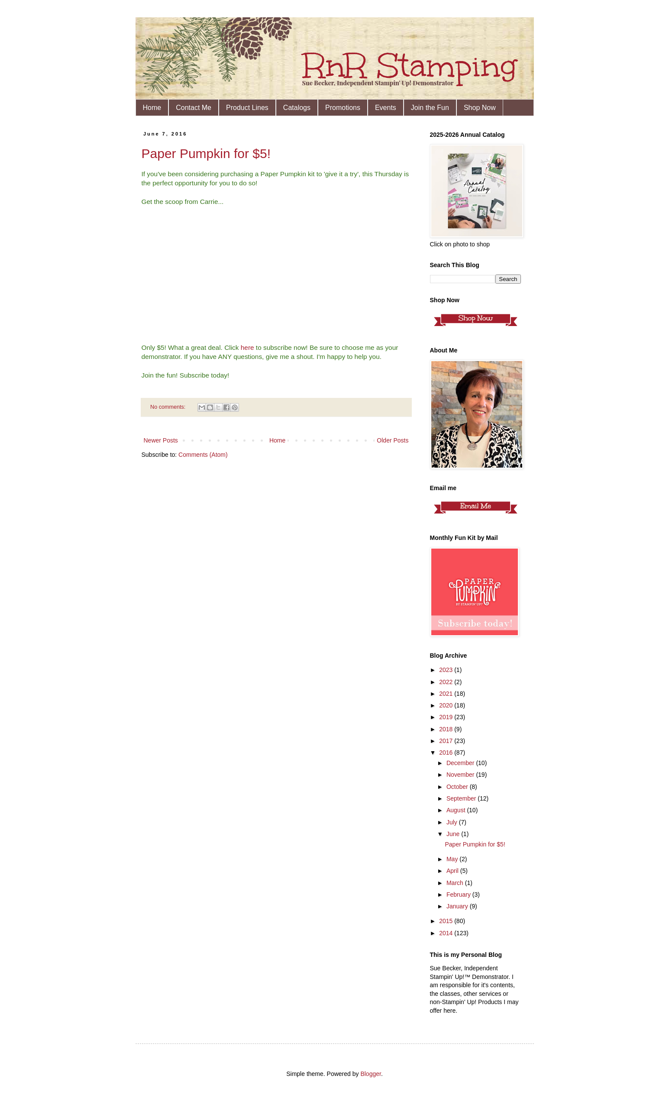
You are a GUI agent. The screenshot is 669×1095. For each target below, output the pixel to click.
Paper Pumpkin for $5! (206, 153)
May (452, 859)
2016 (446, 752)
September (462, 798)
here (247, 347)
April (453, 870)
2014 (446, 933)
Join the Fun (430, 107)
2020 (446, 705)
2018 (446, 729)
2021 (446, 693)
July (452, 822)
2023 (446, 669)
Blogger (370, 1073)
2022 (446, 681)
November (461, 774)
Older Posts (392, 440)
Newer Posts (161, 440)
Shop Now (480, 107)
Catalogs (296, 107)
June (453, 833)
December (461, 762)
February (459, 894)
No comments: (168, 407)
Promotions (342, 107)
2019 (446, 717)
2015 (446, 920)
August (456, 810)
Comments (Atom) (203, 454)
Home (152, 107)
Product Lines (247, 107)
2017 (446, 740)
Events (385, 107)
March (455, 882)
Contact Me (193, 107)
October (458, 786)
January (458, 906)
